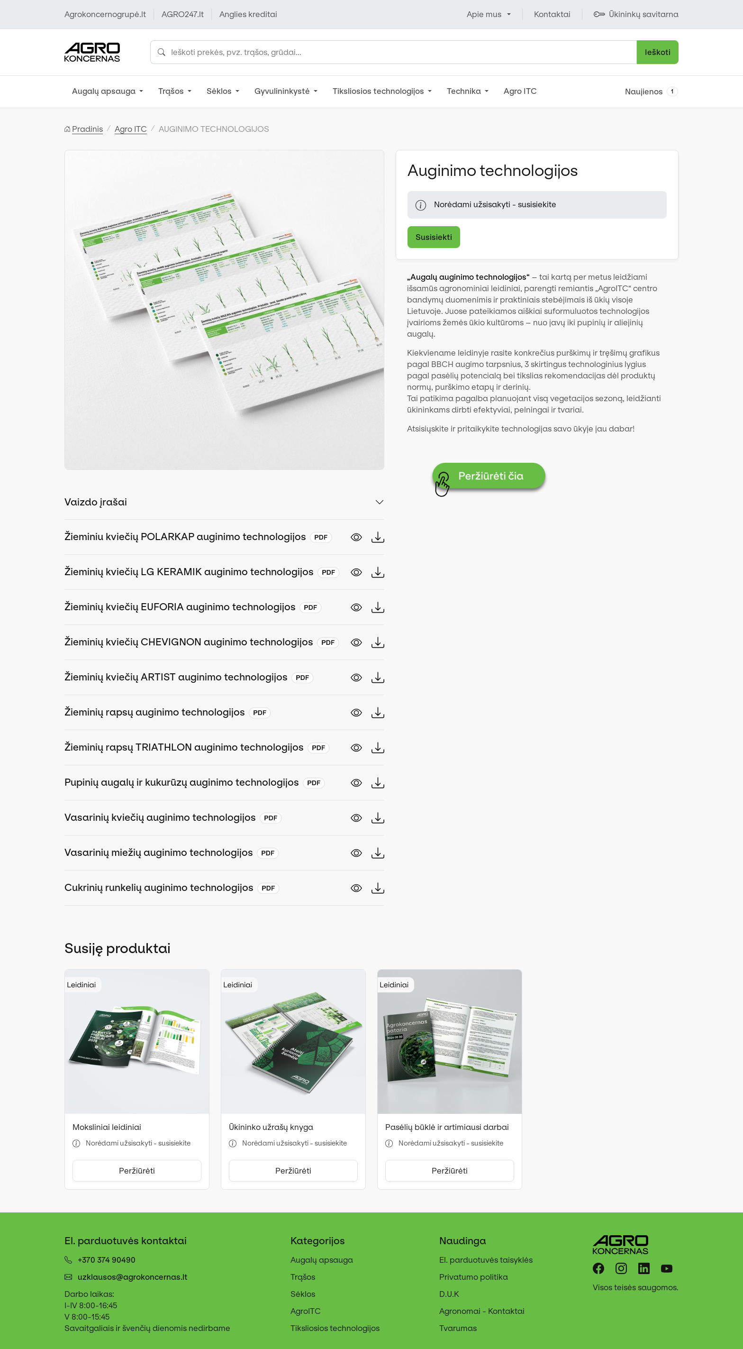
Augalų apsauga (104, 91)
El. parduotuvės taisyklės (486, 1260)
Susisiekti (434, 237)
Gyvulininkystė (283, 91)
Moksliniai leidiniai (106, 1127)
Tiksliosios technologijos (379, 91)
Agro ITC (520, 91)
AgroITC (305, 1311)
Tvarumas (458, 1328)
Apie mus (484, 14)
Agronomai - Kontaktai (482, 1311)
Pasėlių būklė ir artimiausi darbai (447, 1127)
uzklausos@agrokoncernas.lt (133, 1277)
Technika (465, 91)
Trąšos (172, 91)
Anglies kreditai (248, 14)
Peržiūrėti (137, 1170)
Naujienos (651, 91)
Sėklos (220, 91)
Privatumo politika (473, 1277)
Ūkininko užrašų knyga (271, 1127)
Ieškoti (658, 52)
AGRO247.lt (183, 14)
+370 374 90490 (107, 1260)
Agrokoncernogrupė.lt (105, 14)
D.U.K (449, 1294)
